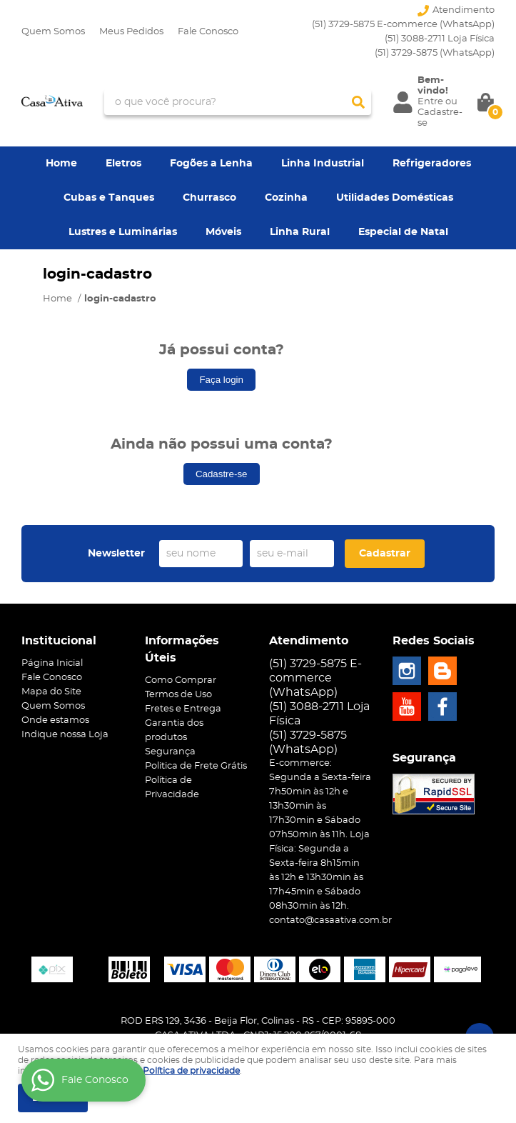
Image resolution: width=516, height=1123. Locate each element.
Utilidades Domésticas (394, 198)
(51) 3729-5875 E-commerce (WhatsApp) (403, 24)
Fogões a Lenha (211, 164)
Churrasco (209, 198)
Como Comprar (180, 680)
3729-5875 (435, 53)
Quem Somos (53, 31)
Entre (430, 101)
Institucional (58, 641)
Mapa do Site (51, 692)
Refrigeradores (432, 164)
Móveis (223, 232)
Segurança (170, 752)
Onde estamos (55, 720)
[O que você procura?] (358, 102)
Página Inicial (52, 663)
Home (61, 164)
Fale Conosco (208, 31)
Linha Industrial (322, 164)
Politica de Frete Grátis (196, 766)
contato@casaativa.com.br (330, 920)
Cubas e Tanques (109, 198)
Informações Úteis (182, 649)
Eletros (123, 164)
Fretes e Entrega (183, 709)
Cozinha (286, 198)
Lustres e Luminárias (123, 232)
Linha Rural (300, 232)
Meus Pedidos (131, 31)
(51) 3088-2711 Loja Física (440, 39)
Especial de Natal (403, 232)
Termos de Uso (178, 694)
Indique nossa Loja (64, 734)
